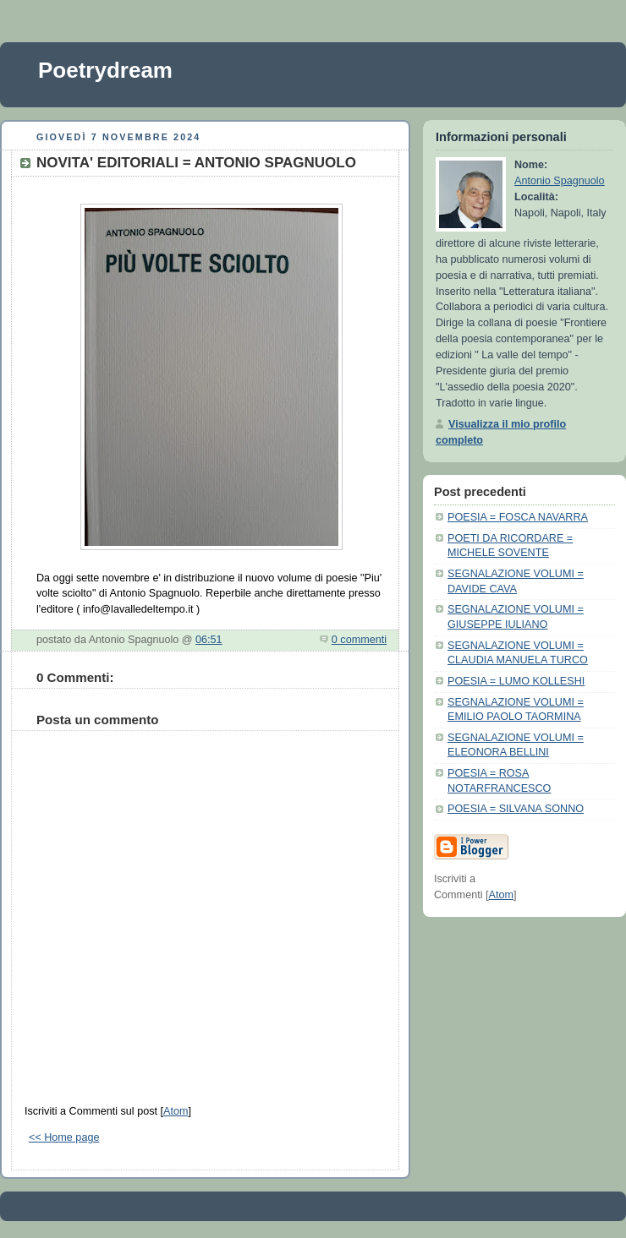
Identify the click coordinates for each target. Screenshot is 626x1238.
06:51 (208, 640)
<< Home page (64, 1137)
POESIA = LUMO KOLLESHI (516, 681)
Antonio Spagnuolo (559, 181)
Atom (175, 1111)
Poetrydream (105, 70)
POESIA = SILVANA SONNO (516, 809)
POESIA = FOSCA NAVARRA (518, 517)
